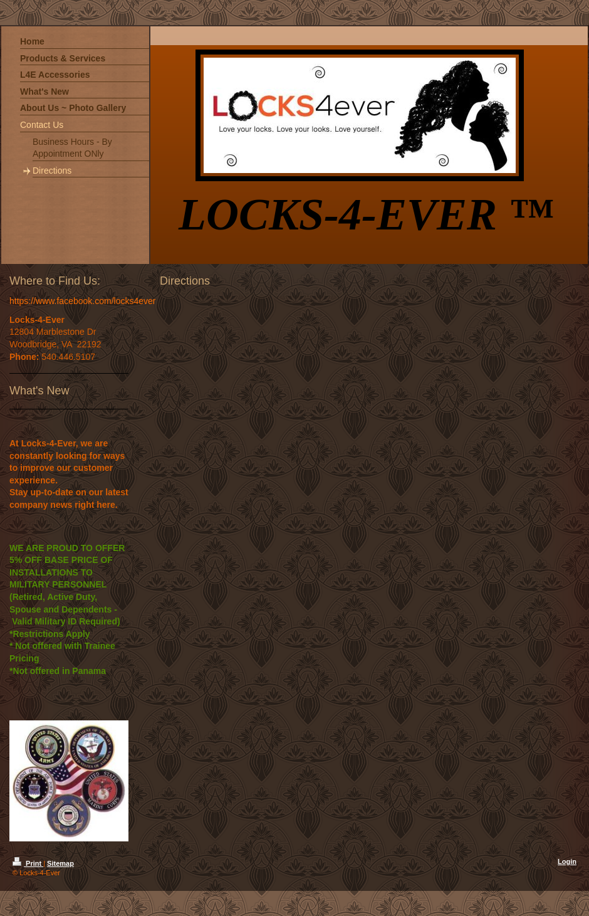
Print (28, 863)
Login (567, 861)
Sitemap (60, 863)
